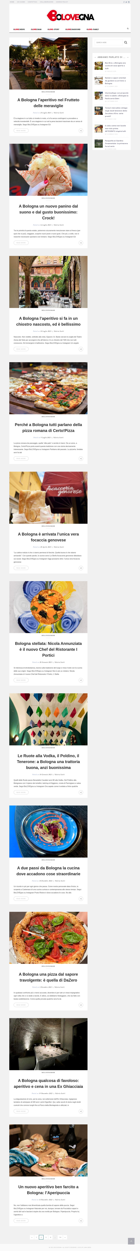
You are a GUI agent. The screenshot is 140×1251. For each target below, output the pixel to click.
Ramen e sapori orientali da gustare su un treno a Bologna (115, 80)
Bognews (18, 29)
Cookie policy (62, 2)
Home (12, 2)
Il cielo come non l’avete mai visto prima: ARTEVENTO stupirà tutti (115, 128)
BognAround (72, 29)
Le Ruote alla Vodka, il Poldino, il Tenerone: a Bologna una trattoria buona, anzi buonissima (48, 762)
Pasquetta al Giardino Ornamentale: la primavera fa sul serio (116, 143)
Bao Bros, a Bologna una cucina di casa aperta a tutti (115, 66)
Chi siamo (21, 2)
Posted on (42, 113)
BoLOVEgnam (48, 92)
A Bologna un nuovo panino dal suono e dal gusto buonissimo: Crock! (48, 212)
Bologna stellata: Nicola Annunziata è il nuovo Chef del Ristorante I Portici (48, 649)
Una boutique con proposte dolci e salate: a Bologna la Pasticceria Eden (117, 96)
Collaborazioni (46, 2)
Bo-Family (92, 29)
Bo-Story (52, 29)
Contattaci (32, 2)
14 (60, 1237)
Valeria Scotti (59, 113)
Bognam (35, 29)
